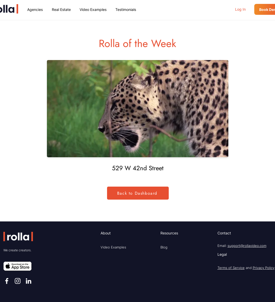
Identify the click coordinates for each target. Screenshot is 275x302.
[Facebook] (7, 281)
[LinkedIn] (28, 281)
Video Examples (113, 247)
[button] (62, 9)
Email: (222, 246)
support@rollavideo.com (247, 246)
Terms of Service (231, 268)
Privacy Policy (263, 268)
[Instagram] (18, 281)
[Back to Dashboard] (138, 193)
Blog (163, 247)
